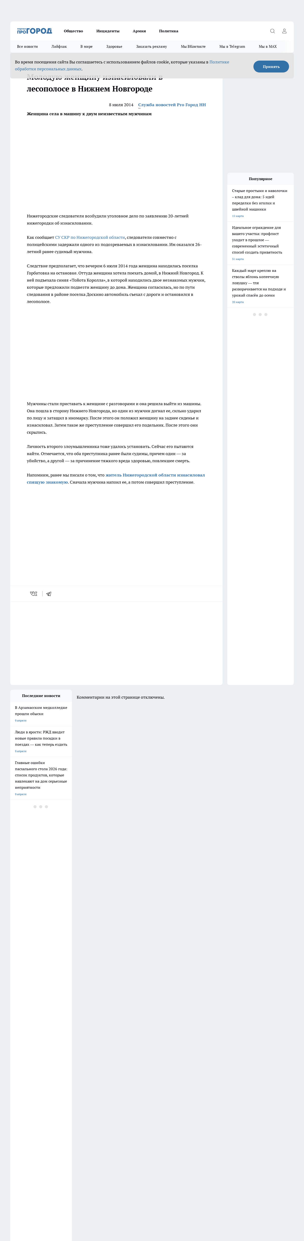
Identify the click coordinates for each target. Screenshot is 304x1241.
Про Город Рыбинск (105, 1077)
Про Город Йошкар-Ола (26, 1077)
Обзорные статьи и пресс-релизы (32, 1100)
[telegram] (50, 593)
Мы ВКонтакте (193, 46)
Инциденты (107, 31)
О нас (73, 1100)
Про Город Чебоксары (65, 1071)
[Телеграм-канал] (242, 1078)
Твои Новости (19, 1083)
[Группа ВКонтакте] (218, 1078)
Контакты (136, 1100)
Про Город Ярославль (65, 1083)
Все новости (27, 46)
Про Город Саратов (186, 1077)
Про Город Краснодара (148, 1083)
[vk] (34, 593)
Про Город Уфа (142, 1077)
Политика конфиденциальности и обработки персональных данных (55, 1199)
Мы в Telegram (232, 46)
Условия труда (19, 1107)
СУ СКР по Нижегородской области (90, 237)
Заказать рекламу (151, 46)
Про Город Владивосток (108, 1083)
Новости (135, 1107)
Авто (73, 1107)
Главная (15, 1113)
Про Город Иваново (186, 1071)
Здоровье (114, 46)
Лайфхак (59, 46)
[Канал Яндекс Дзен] (254, 1078)
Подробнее (157, 1192)
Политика (168, 31)
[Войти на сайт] (284, 31)
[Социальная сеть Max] (265, 1078)
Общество (73, 31)
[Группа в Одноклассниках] (230, 1078)
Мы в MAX (268, 46)
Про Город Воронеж (146, 1071)
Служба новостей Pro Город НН (172, 104)
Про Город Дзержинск (25, 1071)
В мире (87, 46)
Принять (271, 66)
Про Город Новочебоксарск (110, 1071)
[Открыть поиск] (272, 31)
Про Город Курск (62, 1077)
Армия (139, 31)
